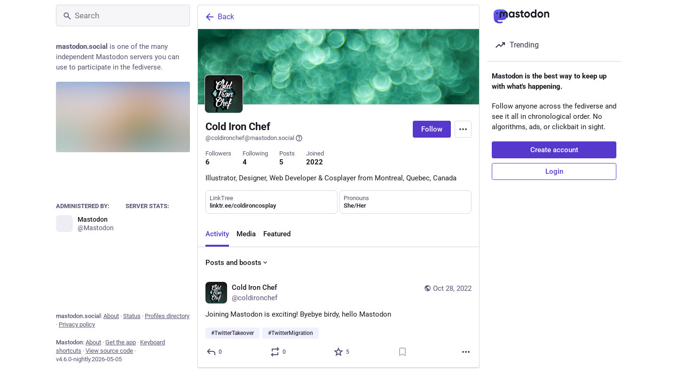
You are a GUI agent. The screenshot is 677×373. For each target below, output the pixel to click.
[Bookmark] (402, 351)
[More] (466, 351)
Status (132, 315)
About (111, 315)
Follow (431, 129)
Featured (277, 234)
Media (246, 234)
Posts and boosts (237, 262)
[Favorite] (342, 351)
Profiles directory (167, 315)
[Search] (123, 15)
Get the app (120, 342)
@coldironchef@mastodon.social (254, 138)
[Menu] (463, 129)
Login (554, 171)
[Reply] (214, 351)
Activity (217, 234)
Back (219, 17)
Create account (554, 150)
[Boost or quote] (278, 351)
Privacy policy (77, 324)
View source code (109, 350)
